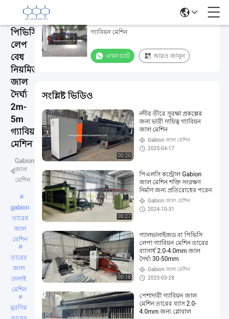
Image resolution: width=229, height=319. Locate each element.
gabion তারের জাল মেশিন (20, 208)
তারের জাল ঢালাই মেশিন (19, 258)
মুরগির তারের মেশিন (19, 308)
